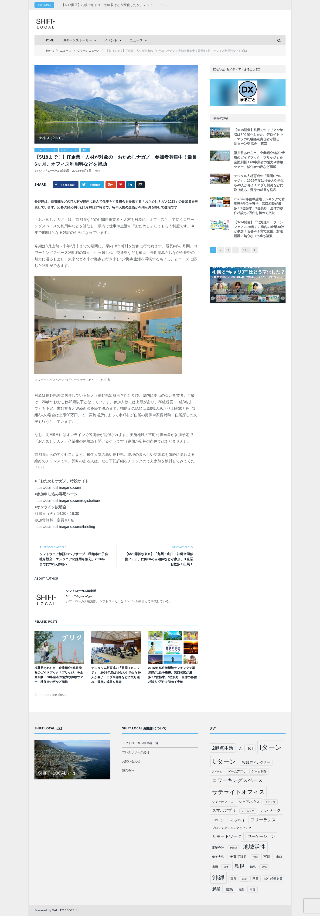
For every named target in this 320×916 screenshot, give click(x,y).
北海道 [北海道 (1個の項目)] (233, 847)
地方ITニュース (69, 150)
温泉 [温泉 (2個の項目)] (233, 878)
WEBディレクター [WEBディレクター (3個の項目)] (256, 762)
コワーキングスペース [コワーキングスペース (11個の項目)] (237, 780)
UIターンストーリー (77, 40)
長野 (85, 150)
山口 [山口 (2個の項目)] (279, 857)
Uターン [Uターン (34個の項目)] (224, 761)
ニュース (136, 40)
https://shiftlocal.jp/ (79, 596)
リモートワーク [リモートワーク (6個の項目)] (227, 836)
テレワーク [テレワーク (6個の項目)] (270, 810)
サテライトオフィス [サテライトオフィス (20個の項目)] (238, 791)
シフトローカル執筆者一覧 (140, 743)
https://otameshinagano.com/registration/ (67, 501)
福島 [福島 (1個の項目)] (244, 878)
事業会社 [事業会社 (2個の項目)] (218, 848)
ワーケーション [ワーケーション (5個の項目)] (261, 836)
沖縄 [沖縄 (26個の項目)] (218, 877)
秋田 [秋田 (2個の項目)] (255, 878)
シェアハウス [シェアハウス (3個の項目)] (249, 801)
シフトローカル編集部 (54, 170)
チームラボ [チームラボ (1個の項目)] (248, 810)
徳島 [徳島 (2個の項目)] (253, 867)
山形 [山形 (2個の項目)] (215, 867)
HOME (49, 40)
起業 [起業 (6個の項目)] (216, 889)
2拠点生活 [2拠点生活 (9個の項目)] (222, 748)
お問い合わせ (131, 761)
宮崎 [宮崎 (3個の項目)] (266, 856)
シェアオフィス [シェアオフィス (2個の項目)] (222, 802)
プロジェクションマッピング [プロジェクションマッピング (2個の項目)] (231, 828)
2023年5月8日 (82, 170)
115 (245, 250)
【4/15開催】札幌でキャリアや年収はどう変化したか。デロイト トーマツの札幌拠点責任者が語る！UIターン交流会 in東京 (114, 5)
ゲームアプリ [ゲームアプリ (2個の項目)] (237, 771)
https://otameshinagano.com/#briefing (64, 527)
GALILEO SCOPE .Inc (66, 910)
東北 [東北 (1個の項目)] (264, 867)
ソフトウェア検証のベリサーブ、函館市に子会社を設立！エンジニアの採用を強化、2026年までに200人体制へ (73, 559)
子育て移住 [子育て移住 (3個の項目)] (238, 856)
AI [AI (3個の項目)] (240, 748)
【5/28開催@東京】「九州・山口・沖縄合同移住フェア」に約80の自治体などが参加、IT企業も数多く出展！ (159, 559)
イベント (110, 40)
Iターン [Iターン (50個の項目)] (270, 747)
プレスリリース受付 (135, 752)
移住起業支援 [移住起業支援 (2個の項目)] (273, 878)
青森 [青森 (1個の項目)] (241, 889)
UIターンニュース (46, 150)
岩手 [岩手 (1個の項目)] (226, 867)
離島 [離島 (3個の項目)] (229, 889)
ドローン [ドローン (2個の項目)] (218, 820)
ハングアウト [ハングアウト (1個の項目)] (237, 820)
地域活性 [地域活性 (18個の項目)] (254, 846)
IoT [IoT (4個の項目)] (250, 748)
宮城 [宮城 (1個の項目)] (255, 857)
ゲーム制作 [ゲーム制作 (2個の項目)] (259, 771)
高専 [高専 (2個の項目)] (252, 889)
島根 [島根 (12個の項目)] (239, 865)
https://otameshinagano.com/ (57, 488)
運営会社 (128, 770)
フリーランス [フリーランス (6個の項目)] (263, 819)
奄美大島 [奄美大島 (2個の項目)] (218, 857)
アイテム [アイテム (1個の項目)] (217, 771)
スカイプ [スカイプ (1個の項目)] (270, 802)
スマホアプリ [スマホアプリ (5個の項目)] (224, 810)
